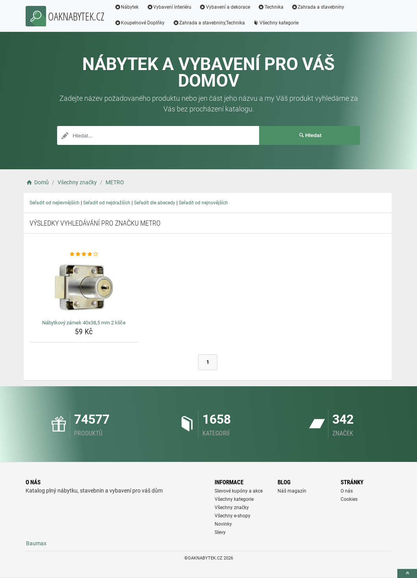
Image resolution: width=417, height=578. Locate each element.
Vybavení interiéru (168, 7)
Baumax (36, 543)
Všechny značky (232, 507)
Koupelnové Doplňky (140, 23)
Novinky (223, 524)
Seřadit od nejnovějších (203, 203)
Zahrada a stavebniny (318, 7)
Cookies (349, 499)
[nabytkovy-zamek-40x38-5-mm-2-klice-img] (84, 287)
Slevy (220, 532)
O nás (347, 491)
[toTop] (407, 573)
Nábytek (127, 7)
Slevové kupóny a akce (239, 491)
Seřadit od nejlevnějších (55, 203)
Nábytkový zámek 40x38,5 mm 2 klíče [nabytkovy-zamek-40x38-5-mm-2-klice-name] (84, 323)
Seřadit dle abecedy (154, 203)
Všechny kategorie (275, 23)
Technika (271, 7)
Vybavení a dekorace (224, 7)
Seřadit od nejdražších (106, 203)
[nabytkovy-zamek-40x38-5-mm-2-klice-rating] (84, 254)
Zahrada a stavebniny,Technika (208, 23)
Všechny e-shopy (232, 516)
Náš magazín (292, 491)
